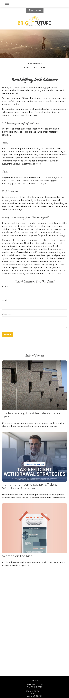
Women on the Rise (17, 556)
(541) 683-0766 (37, 685)
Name (5, 286)
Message (6, 314)
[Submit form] (7, 334)
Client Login (34, 10)
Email (5, 300)
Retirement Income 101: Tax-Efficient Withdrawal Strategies (29, 486)
